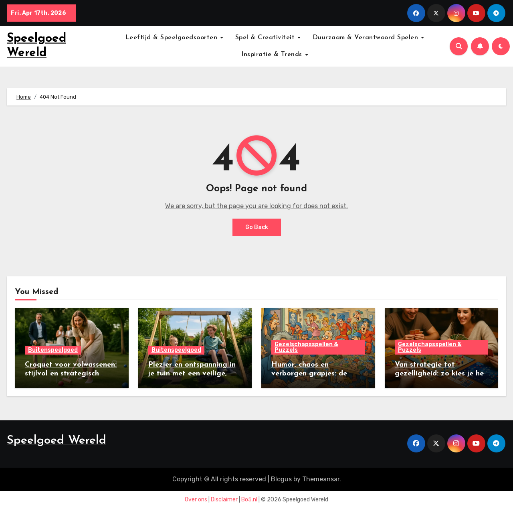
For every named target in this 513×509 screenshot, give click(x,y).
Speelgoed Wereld (56, 440)
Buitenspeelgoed (53, 350)
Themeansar (320, 479)
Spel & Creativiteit (266, 37)
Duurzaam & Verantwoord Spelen (366, 37)
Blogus (281, 479)
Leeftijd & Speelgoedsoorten (172, 37)
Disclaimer (224, 500)
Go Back (256, 227)
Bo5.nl (249, 500)
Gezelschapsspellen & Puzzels (306, 347)
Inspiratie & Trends (272, 54)
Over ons (196, 500)
